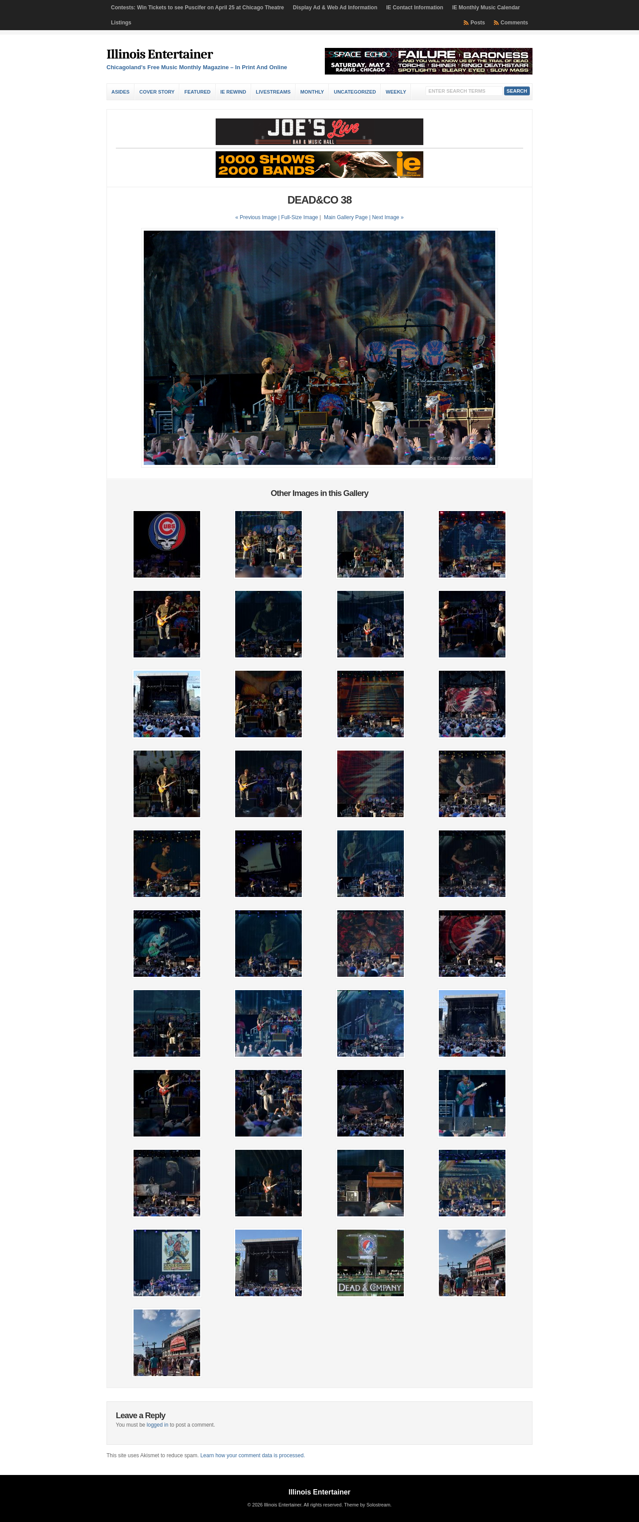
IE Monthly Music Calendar (486, 7)
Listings (121, 23)
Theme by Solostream (367, 1504)
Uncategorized (355, 91)
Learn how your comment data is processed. (252, 1455)
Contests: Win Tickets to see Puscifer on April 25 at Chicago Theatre (197, 7)
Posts (477, 23)
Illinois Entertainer (159, 54)
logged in (158, 1425)
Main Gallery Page (346, 217)
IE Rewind (233, 91)
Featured (197, 91)
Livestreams (273, 91)
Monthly (312, 91)
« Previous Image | (258, 217)
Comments (514, 23)
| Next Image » (386, 217)
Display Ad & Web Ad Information (335, 7)
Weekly (396, 91)
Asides (120, 91)
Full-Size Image (299, 217)
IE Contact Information (414, 7)
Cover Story (156, 91)
